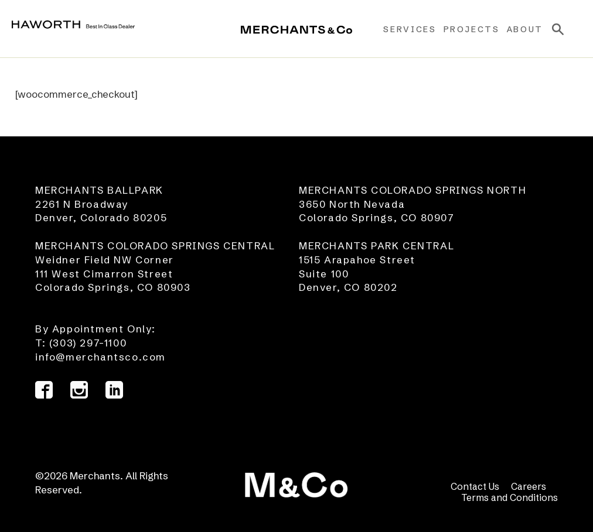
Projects (472, 29)
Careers (528, 486)
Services (409, 29)
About (525, 29)
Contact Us (475, 486)
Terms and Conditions (509, 497)
